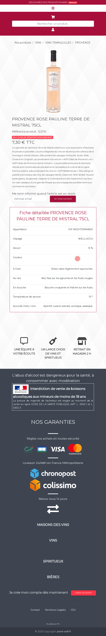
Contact (35, 609)
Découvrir (73, 2)
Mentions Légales (55, 609)
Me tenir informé (63, 199)
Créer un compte (83, 593)
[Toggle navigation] (53, 8)
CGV (73, 609)
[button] (18, 81)
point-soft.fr (64, 631)
